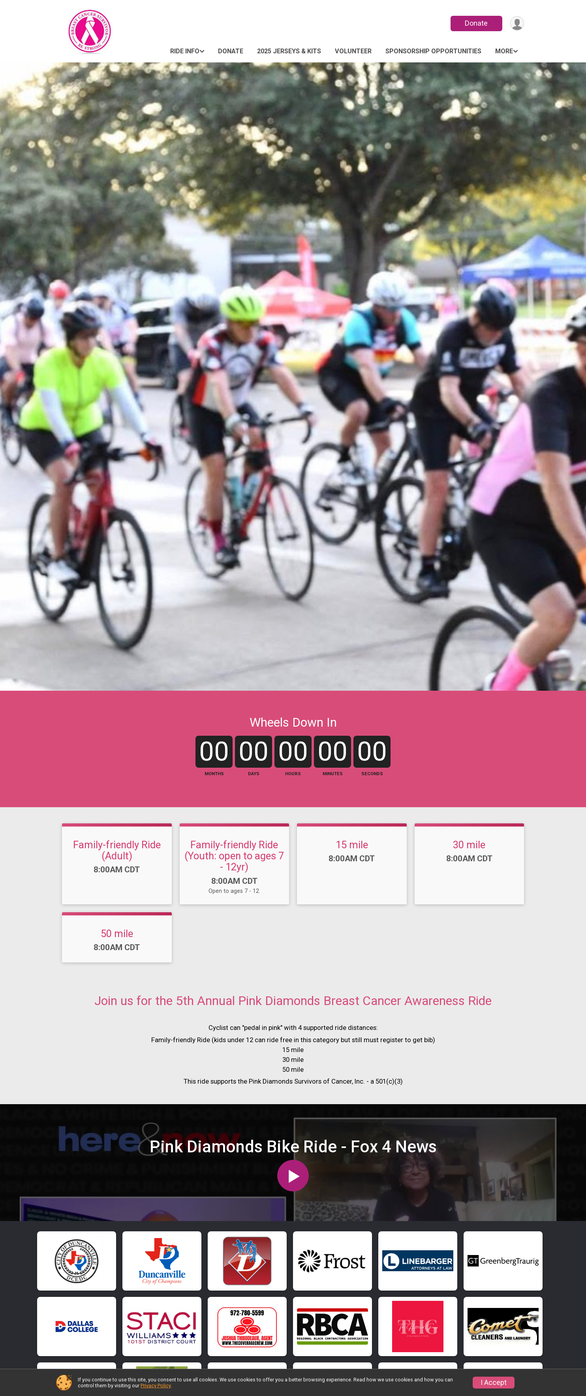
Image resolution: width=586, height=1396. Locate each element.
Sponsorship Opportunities (433, 51)
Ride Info (184, 51)
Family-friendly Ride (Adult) (117, 875)
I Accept (494, 1383)
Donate (475, 23)
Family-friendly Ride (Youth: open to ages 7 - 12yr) (234, 881)
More (504, 51)
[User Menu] (516, 23)
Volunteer (353, 51)
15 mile (352, 870)
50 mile (117, 959)
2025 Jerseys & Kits (289, 51)
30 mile (469, 870)
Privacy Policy (156, 1385)
